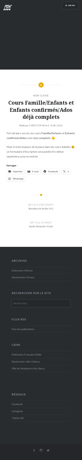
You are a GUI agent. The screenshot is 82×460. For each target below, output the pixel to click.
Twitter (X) (18, 418)
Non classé (41, 95)
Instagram (17, 411)
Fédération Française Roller (27, 354)
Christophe (37, 125)
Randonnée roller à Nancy (26, 361)
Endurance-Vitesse (22, 270)
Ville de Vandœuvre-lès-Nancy (28, 368)
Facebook (17, 404)
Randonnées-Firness (23, 277)
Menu (71, 5)
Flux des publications (23, 329)
